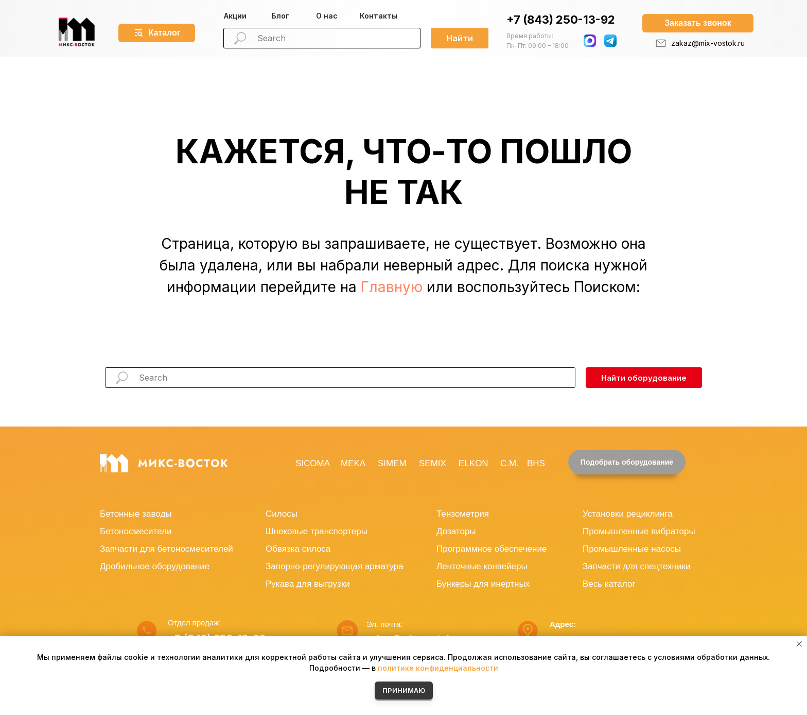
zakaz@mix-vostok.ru (708, 43)
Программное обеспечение (491, 549)
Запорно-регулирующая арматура (335, 566)
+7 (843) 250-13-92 (560, 19)
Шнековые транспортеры (316, 531)
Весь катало (607, 584)
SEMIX (432, 463)
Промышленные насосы (632, 549)
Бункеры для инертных (483, 584)
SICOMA (312, 463)
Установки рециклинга (628, 514)
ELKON (473, 463)
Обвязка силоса (298, 549)
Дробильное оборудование (154, 566)
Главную (392, 287)
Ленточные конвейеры (482, 566)
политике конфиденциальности (438, 667)
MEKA (353, 463)
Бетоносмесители (135, 531)
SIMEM (392, 463)
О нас (327, 15)
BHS (536, 463)
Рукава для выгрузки (308, 584)
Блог (280, 15)
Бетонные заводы (136, 514)
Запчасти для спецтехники (636, 566)
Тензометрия (462, 514)
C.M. (509, 463)
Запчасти (118, 549)
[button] (697, 23)
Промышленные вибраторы (639, 531)
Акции (235, 15)
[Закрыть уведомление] (799, 644)
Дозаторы (456, 531)
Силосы (281, 514)
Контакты (378, 15)
